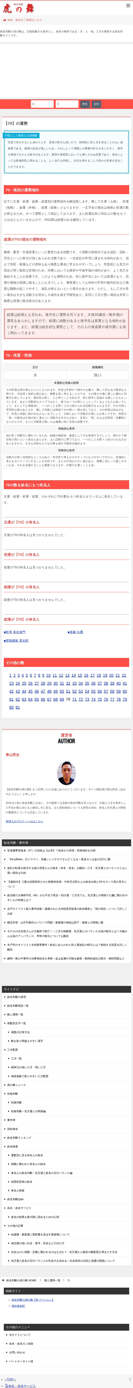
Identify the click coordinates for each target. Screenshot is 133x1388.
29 (49, 683)
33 (74, 683)
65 (36, 699)
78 (118, 699)
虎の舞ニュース (16, 1084)
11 (55, 675)
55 (93, 691)
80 (11, 707)
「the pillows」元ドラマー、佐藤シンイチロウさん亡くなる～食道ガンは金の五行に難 (58, 859)
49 (55, 691)
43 (18, 691)
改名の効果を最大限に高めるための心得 (35, 1216)
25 (24, 683)
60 (125, 691)
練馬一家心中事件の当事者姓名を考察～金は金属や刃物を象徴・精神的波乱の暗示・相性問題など (66, 958)
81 (18, 707)
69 (62, 699)
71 (74, 699)
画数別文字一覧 (16, 1023)
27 (36, 683)
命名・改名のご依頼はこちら (22, 20)
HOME (21, 1280)
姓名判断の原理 (16, 996)
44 (24, 691)
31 (62, 683)
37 (100, 683)
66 (43, 699)
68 (55, 699)
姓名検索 (12, 1146)
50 (62, 691)
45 (30, 691)
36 (93, 683)
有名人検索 (17, 1190)
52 (74, 691)
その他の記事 (15, 1225)
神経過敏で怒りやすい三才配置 (29, 1076)
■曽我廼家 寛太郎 (16, 640)
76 (106, 699)
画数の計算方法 (20, 1032)
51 (68, 691)
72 (81, 699)
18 (99, 675)
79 (125, 699)
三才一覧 (16, 1058)
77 (112, 699)
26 (30, 683)
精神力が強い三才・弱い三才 (28, 1067)
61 (11, 699)
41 (125, 683)
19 (105, 675)
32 (68, 683)
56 (100, 691)
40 (118, 683)
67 (49, 699)
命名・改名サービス (19, 1208)
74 (93, 699)
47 (43, 691)
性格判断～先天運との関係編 (28, 1111)
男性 (85, 104)
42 (11, 691)
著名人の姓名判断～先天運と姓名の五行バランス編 (41, 1172)
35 (87, 683)
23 (11, 683)
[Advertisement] (66, 70)
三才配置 (12, 1049)
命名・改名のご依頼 (21, 1343)
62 (18, 699)
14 (73, 675)
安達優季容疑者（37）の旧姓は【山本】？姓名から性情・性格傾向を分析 (51, 850)
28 (43, 683)
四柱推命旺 (18, 1305)
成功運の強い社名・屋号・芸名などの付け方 (37, 1243)
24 (18, 683)
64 (30, 699)
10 (48, 675)
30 (55, 683)
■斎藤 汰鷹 (75, 632)
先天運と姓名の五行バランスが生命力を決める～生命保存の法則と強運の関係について (63, 1260)
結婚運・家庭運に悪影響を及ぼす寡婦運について (40, 1234)
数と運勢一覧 (15, 1014)
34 (81, 683)
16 (86, 675)
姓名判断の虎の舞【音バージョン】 (33, 1299)
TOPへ (10, 1379)
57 (106, 691)
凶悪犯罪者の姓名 (21, 1181)
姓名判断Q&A (15, 1199)
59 (118, 691)
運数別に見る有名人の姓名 (27, 1155)
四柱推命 (12, 1128)
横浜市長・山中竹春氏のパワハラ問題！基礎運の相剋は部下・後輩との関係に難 (55, 922)
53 (81, 691)
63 (24, 699)
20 (111, 675)
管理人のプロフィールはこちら (24, 821)
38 (106, 683)
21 (117, 675)
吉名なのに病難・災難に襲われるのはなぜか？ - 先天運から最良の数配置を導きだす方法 (64, 1252)
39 (112, 683)
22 (124, 675)
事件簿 (11, 1120)
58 (112, 691)
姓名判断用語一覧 (18, 1005)
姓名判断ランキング (19, 1137)
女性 (96, 104)
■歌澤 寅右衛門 (14, 632)
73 (87, 699)
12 (61, 675)
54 (87, 691)
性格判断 (12, 1093)
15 (80, 675)
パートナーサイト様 (21, 1361)
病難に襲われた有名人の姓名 (28, 1164)
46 (36, 691)
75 (100, 699)
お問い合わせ (17, 1352)
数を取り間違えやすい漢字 (27, 1040)
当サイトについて (19, 1334)
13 (67, 675)
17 (92, 675)
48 (49, 691)
